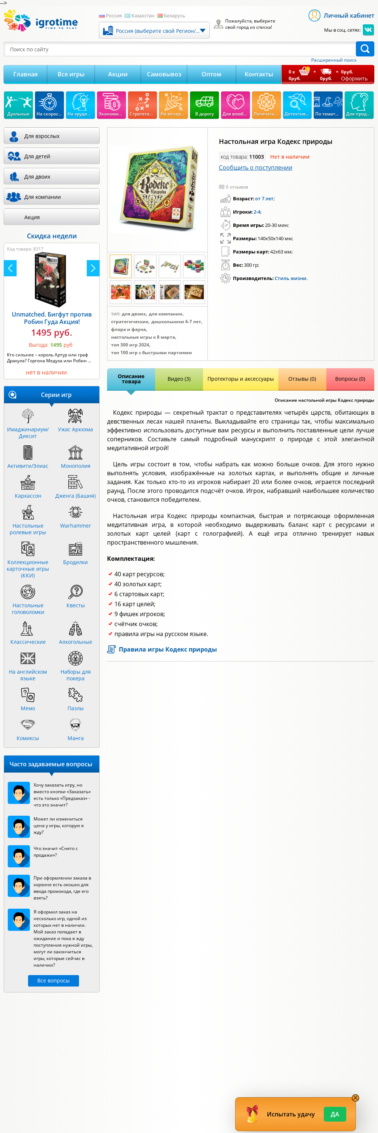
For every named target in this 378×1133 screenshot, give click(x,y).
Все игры (71, 74)
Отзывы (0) (302, 378)
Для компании (165, 314)
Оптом (211, 74)
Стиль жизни (290, 278)
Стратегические (129, 321)
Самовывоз (164, 74)
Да (335, 1114)
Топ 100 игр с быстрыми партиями (151, 352)
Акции (118, 74)
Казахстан (142, 15)
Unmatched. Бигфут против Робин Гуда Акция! (52, 318)
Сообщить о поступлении (255, 167)
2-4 (257, 211)
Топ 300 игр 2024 (130, 345)
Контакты (259, 74)
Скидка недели (52, 235)
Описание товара (131, 379)
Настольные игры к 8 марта (143, 337)
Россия (114, 15)
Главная (25, 74)
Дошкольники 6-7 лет (176, 321)
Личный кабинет (349, 15)
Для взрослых (41, 135)
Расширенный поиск (334, 60)
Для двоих (134, 314)
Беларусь (174, 15)
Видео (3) (179, 378)
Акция (32, 217)
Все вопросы (53, 980)
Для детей (37, 156)
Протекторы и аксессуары (240, 378)
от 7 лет (264, 198)
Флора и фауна (128, 329)
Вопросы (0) (350, 378)
